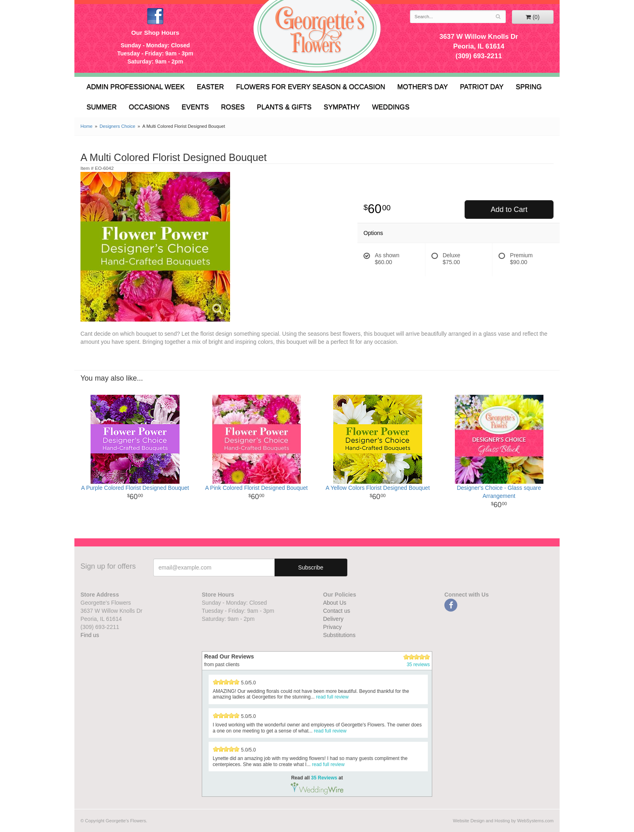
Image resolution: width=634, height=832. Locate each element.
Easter (210, 87)
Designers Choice (117, 126)
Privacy (332, 627)
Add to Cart (508, 209)
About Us (335, 602)
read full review (332, 697)
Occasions (149, 107)
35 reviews (418, 664)
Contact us (336, 611)
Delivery (333, 619)
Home (86, 126)
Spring (528, 87)
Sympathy (341, 107)
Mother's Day (422, 87)
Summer (102, 107)
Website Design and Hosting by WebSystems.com (503, 820)
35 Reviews (324, 778)
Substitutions (339, 635)
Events (195, 107)
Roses (233, 107)
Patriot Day (482, 87)
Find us (89, 635)
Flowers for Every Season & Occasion (310, 87)
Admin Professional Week (136, 87)
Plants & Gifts (284, 107)
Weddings (390, 107)
